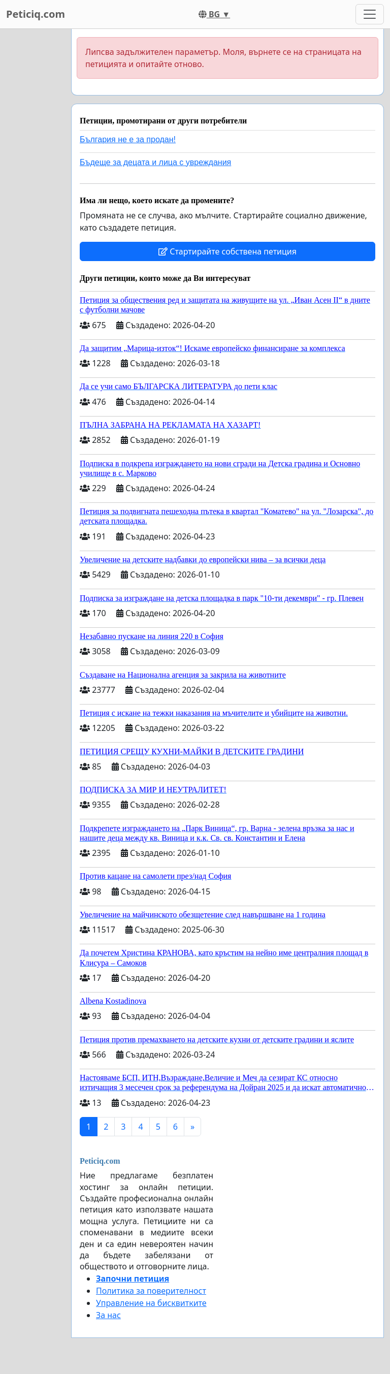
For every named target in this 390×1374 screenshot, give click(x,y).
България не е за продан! (128, 139)
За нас (108, 1315)
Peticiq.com (35, 14)
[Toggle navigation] (369, 14)
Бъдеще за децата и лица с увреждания (155, 162)
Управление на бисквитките (151, 1302)
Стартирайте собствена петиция (227, 251)
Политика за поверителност (151, 1290)
